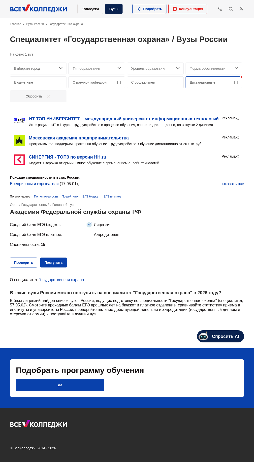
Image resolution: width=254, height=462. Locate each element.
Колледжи (90, 9)
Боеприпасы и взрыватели (34, 184)
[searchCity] (38, 68)
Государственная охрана (61, 280)
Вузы (114, 9)
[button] (149, 9)
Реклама (231, 118)
